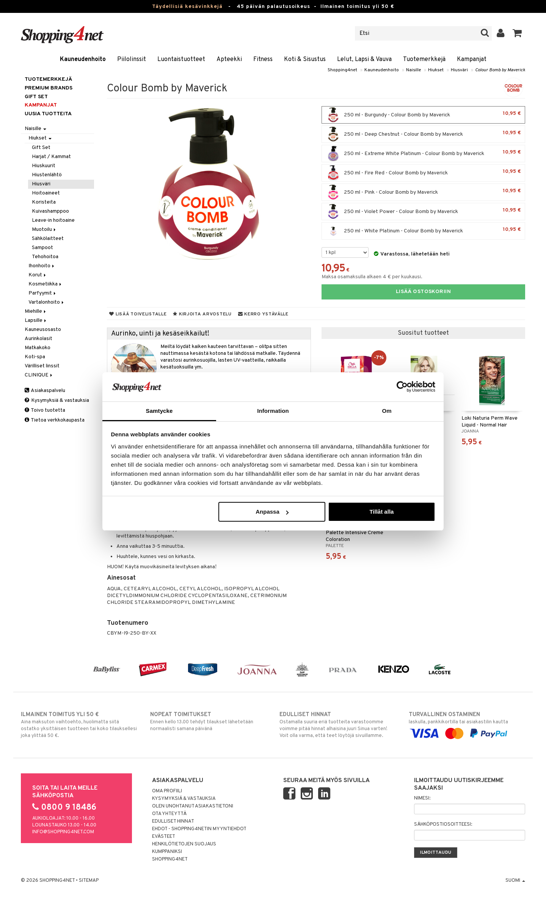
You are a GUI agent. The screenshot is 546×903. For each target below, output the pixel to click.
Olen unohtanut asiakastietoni (192, 806)
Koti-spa (35, 357)
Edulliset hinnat (173, 821)
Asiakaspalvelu (45, 390)
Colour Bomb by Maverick (500, 70)
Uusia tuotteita (48, 114)
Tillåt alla (381, 511)
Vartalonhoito (46, 302)
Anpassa (272, 511)
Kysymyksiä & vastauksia (57, 400)
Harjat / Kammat (51, 157)
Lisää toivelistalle (137, 314)
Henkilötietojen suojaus (184, 844)
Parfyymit (42, 293)
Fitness (263, 59)
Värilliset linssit (42, 366)
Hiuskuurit (43, 166)
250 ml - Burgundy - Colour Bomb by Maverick (423, 114)
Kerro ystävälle (263, 314)
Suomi (515, 881)
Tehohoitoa (45, 257)
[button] (517, 33)
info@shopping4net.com (63, 832)
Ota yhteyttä (169, 814)
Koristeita (44, 202)
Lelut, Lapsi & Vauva (364, 59)
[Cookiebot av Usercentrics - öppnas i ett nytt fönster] (402, 386)
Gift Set (41, 147)
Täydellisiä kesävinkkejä (187, 6)
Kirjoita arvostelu (202, 314)
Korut (37, 275)
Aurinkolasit (38, 338)
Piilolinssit (131, 59)
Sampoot (42, 248)
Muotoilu (44, 229)
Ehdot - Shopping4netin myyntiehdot (199, 829)
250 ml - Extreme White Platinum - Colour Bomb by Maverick (423, 153)
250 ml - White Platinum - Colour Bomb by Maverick (423, 230)
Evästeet (163, 837)
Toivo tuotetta (45, 410)
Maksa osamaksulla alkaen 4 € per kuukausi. (372, 277)
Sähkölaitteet (48, 238)
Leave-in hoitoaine (53, 220)
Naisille (413, 70)
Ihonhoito (41, 266)
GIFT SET (36, 97)
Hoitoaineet (46, 193)
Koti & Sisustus (305, 59)
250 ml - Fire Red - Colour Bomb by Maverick (423, 172)
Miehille (36, 311)
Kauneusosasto (43, 329)
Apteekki (229, 59)
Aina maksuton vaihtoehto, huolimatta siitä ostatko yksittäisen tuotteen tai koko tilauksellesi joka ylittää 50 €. (79, 725)
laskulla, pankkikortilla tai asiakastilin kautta (467, 724)
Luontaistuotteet (181, 59)
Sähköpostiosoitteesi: (443, 824)
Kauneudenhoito (83, 59)
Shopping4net (342, 70)
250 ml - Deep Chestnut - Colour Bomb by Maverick (423, 134)
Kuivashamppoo (50, 211)
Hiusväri (459, 70)
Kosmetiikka (45, 284)
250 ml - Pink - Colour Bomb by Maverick (423, 192)
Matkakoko (37, 348)
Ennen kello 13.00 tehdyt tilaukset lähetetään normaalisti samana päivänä (208, 721)
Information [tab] (273, 411)
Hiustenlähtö (47, 175)
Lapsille (36, 320)
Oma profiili (167, 791)
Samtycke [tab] (159, 411)
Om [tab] (386, 411)
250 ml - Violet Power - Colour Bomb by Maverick (423, 211)
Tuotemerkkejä (424, 59)
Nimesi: (422, 798)
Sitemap (89, 881)
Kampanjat (471, 59)
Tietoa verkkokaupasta (55, 420)
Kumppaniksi (167, 852)
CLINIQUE (39, 375)
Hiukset (436, 70)
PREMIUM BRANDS (48, 88)
